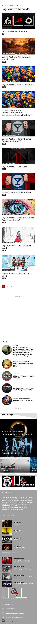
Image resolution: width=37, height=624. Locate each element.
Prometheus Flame (19, 547)
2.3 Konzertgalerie (19, 558)
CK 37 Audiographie (6, 28)
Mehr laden (18, 408)
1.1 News (4, 107)
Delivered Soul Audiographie (21, 398)
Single (3, 61)
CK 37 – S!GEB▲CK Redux (14, 31)
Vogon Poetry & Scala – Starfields (18, 85)
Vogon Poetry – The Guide (14, 167)
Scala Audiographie (6, 81)
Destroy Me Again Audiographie (15, 431)
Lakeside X (17, 524)
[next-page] (11, 286)
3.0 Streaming (17, 374)
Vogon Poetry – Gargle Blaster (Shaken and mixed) (16, 140)
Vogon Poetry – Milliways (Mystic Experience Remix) (18, 219)
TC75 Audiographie (10, 466)
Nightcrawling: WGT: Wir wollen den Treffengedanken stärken (23, 389)
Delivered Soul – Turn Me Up (22, 401)
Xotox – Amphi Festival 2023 (23, 576)
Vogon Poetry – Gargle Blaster (16, 192)
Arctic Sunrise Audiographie (21, 361)
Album (3, 169)
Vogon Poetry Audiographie (8, 53)
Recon (16, 540)
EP (3, 33)
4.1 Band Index (17, 522)
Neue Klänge (7, 415)
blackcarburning (19, 532)
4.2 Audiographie (11, 450)
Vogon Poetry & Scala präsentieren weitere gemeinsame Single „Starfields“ (17, 112)
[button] (3, 620)
